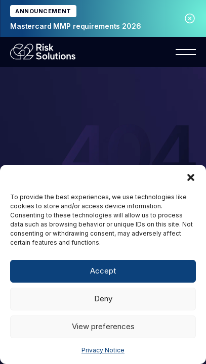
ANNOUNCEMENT (43, 11)
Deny (103, 298)
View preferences (103, 326)
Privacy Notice (103, 350)
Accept (103, 271)
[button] (191, 177)
